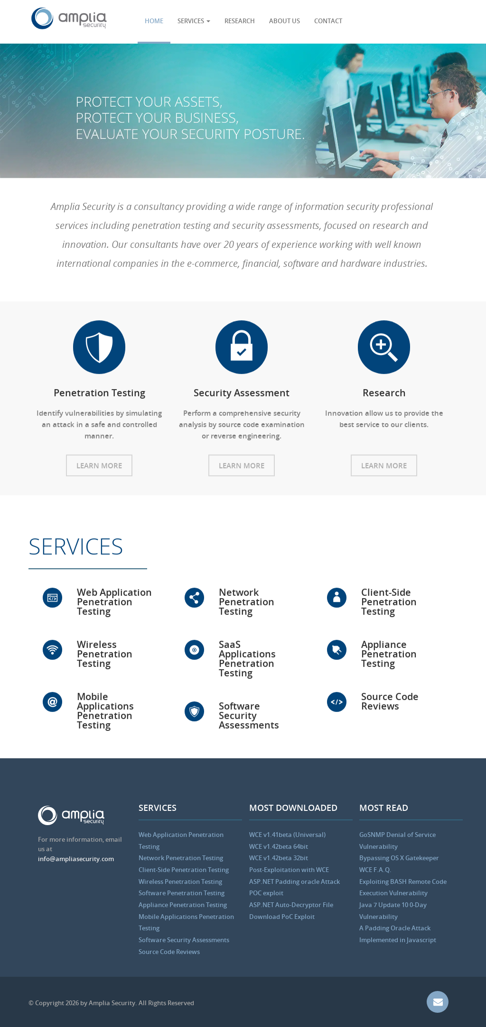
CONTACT (328, 21)
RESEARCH (239, 21)
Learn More (99, 468)
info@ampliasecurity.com (76, 858)
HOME (154, 21)
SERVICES (194, 21)
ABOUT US (284, 21)
